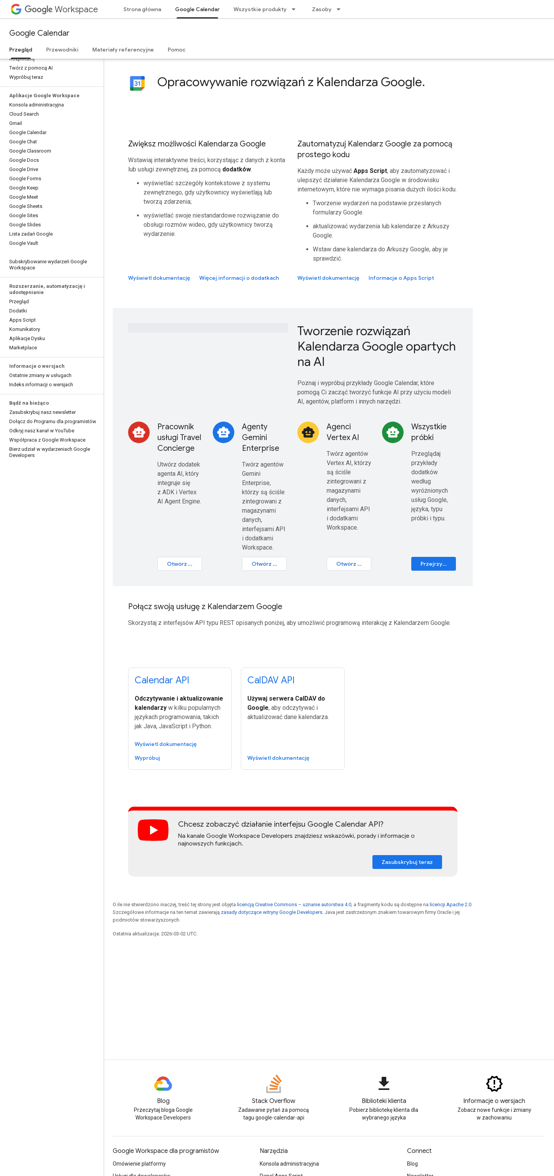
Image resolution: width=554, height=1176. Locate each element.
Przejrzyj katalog (438, 563)
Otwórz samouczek (184, 563)
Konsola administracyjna (289, 1164)
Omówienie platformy (139, 1164)
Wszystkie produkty (260, 9)
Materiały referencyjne (123, 49)
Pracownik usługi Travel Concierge (179, 437)
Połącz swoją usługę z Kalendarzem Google (205, 606)
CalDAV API (271, 680)
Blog (412, 1164)
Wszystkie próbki (429, 432)
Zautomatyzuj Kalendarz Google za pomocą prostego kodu (374, 149)
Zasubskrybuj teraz (407, 862)
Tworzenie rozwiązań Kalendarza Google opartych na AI (376, 346)
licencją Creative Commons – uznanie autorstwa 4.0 (294, 904)
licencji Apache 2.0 (450, 904)
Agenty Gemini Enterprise (260, 437)
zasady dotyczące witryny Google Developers (271, 912)
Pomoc (176, 49)
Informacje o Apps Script (401, 277)
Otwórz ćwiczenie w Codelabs (269, 563)
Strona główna (142, 9)
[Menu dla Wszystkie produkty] (296, 9)
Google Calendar (39, 33)
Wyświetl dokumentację (159, 277)
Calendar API (162, 680)
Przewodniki (62, 49)
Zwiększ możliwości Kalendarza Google (197, 144)
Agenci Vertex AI (343, 432)
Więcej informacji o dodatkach (239, 277)
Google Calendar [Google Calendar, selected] (197, 9)
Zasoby (322, 9)
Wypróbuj (147, 757)
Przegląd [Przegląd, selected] (20, 49)
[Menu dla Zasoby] (341, 9)
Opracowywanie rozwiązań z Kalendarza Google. (291, 82)
